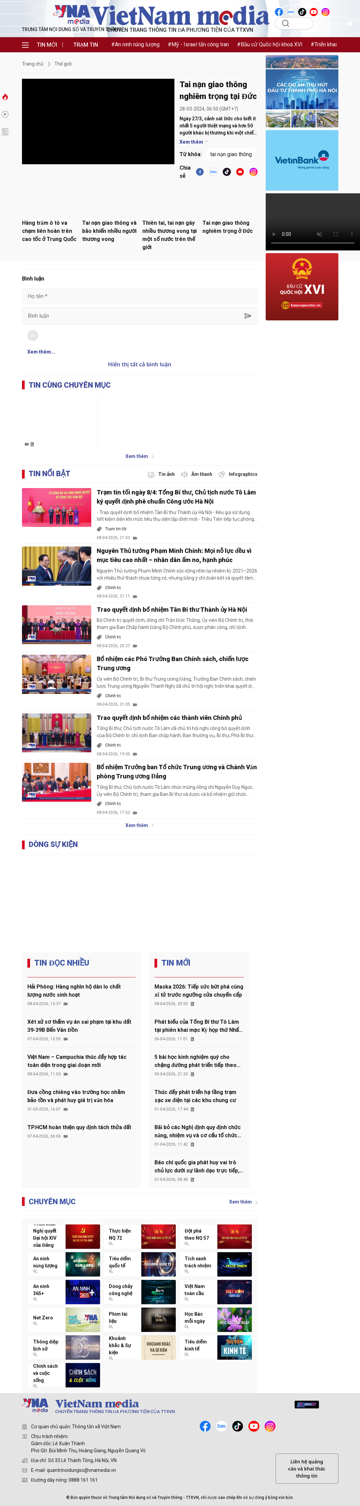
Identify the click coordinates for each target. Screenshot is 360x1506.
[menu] (25, 45)
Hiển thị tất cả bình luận (139, 364)
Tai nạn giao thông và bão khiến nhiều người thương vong (109, 231)
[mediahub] (306, 1405)
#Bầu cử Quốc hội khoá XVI (270, 44)
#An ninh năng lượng (135, 44)
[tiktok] (227, 172)
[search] (285, 23)
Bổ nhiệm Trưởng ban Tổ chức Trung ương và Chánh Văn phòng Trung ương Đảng (177, 771)
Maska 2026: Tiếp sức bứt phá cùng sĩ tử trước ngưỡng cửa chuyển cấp (198, 990)
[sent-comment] (248, 316)
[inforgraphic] (238, 474)
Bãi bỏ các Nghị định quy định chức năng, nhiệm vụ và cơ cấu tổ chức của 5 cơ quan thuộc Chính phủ (197, 1132)
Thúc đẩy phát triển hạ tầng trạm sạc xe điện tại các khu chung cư (195, 1096)
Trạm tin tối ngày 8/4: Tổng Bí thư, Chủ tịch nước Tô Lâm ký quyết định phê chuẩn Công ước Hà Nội (176, 497)
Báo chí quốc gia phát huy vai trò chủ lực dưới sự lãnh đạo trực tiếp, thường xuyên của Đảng (196, 1167)
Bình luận (33, 278)
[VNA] (279, 11)
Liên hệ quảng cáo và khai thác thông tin (307, 1468)
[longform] (5, 131)
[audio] (197, 474)
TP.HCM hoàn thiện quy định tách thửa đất (79, 1127)
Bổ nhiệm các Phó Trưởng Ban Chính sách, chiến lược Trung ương (172, 663)
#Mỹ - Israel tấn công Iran (198, 44)
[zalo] (221, 1426)
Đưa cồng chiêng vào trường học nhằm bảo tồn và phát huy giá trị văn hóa (76, 1096)
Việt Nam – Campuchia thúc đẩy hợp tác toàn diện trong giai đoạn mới (76, 1061)
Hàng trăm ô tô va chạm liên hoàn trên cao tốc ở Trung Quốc (49, 231)
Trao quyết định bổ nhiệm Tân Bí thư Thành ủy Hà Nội (172, 609)
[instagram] (270, 1426)
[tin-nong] (5, 96)
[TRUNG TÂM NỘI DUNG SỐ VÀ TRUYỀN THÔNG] (148, 1407)
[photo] (162, 474)
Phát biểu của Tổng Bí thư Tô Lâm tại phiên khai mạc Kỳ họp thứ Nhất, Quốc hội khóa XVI (198, 1026)
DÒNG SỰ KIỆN (53, 844)
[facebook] (200, 172)
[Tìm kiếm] (298, 23)
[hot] (5, 114)
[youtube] (240, 172)
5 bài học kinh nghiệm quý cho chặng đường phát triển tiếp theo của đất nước (195, 1061)
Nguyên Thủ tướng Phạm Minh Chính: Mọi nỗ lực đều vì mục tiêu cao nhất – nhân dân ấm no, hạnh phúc (174, 555)
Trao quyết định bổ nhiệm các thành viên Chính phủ (169, 717)
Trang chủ (33, 64)
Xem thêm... (41, 352)
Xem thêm (193, 142)
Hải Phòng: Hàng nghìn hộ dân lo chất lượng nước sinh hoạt (74, 990)
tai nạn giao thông (231, 154)
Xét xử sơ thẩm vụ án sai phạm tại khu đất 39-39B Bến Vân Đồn (79, 1026)
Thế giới (63, 64)
